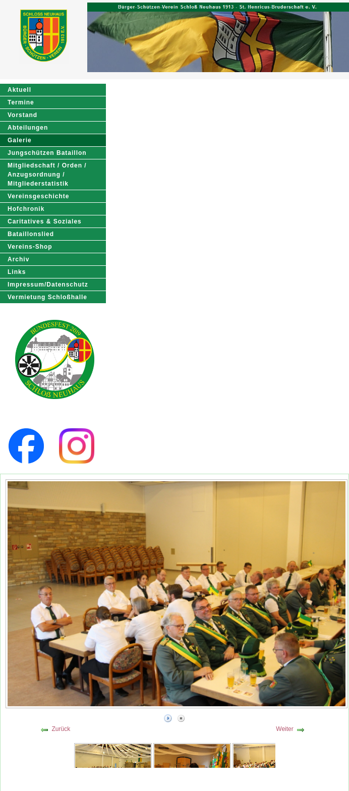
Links (17, 271)
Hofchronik (26, 208)
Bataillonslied (31, 234)
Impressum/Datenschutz (48, 284)
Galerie (20, 140)
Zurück (60, 728)
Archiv (18, 259)
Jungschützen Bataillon (47, 152)
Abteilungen (28, 127)
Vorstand (22, 115)
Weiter (284, 728)
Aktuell (19, 89)
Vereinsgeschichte (38, 196)
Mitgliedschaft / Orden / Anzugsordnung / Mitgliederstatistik (47, 174)
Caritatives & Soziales (45, 221)
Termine (21, 102)
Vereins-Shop (30, 246)
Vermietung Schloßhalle (47, 297)
